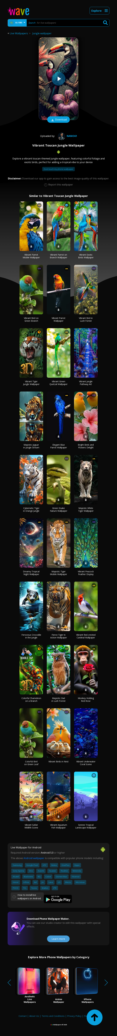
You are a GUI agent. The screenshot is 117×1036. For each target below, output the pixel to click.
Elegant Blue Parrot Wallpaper (58, 446)
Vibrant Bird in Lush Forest (86, 319)
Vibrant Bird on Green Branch (31, 319)
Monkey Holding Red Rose (86, 699)
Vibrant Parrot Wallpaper (58, 319)
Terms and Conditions (53, 1015)
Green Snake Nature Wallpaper (58, 509)
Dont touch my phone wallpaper (58, 169)
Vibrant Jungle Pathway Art (85, 383)
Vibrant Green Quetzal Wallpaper (58, 383)
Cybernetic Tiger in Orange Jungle (31, 509)
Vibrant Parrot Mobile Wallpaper (31, 256)
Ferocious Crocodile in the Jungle (31, 636)
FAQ (86, 1015)
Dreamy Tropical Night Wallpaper (31, 573)
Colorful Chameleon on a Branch (31, 699)
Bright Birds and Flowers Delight (86, 446)
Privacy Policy (74, 1015)
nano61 (67, 136)
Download (58, 120)
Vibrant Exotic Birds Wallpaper (86, 256)
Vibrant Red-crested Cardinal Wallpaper (86, 636)
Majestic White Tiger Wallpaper (86, 509)
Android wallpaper (33, 858)
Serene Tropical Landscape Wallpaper (85, 826)
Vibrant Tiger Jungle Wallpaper (31, 383)
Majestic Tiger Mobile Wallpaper (58, 573)
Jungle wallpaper (41, 33)
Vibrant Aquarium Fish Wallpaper (58, 826)
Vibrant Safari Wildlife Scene (31, 826)
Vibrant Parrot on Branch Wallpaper (58, 256)
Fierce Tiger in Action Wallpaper (58, 636)
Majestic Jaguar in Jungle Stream (31, 446)
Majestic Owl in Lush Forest (58, 699)
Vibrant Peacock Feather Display (86, 573)
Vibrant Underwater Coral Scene (85, 763)
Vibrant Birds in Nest (58, 761)
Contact (23, 1015)
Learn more (58, 939)
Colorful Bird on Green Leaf (31, 763)
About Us (34, 1015)
